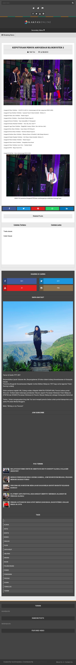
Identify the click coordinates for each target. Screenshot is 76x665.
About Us (59, 662)
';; (4, 520)
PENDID (6, 570)
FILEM (6, 545)
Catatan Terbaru (20, 225)
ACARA (6, 525)
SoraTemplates (16, 662)
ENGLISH (7, 541)
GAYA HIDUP (8, 549)
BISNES (6, 537)
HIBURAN (7, 553)
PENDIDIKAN (8, 574)
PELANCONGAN (9, 566)
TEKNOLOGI (7, 586)
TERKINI (6, 591)
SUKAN (6, 582)
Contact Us (69, 662)
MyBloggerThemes (40, 662)
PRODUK (7, 578)
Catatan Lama (56, 225)
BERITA (6, 533)
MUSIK (6, 562)
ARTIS (6, 529)
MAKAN (6, 558)
